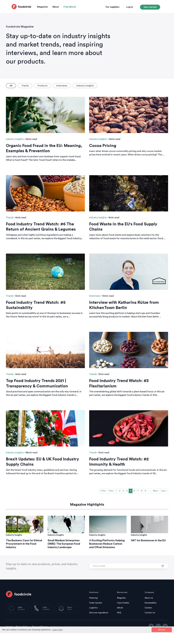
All (11, 85)
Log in (129, 7)
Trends (25, 85)
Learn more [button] (57, 630)
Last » (164, 491)
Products (42, 85)
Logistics (93, 608)
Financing (93, 598)
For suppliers (112, 7)
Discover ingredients (98, 613)
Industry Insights (85, 85)
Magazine (42, 7)
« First (103, 491)
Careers (148, 608)
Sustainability (150, 603)
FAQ (119, 613)
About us (149, 598)
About (55, 7)
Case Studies (123, 603)
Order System (95, 603)
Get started (150, 7)
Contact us (150, 613)
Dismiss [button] (161, 630)
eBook (120, 608)
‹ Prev (110, 491)
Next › (156, 491)
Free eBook (70, 7)
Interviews (61, 85)
